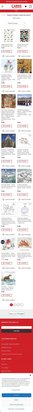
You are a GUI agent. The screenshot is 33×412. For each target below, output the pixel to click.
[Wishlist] (26, 6)
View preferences (16, 405)
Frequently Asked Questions (10, 344)
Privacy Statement (19, 408)
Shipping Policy (6, 347)
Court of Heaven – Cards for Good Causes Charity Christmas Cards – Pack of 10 (24, 77)
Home (3, 15)
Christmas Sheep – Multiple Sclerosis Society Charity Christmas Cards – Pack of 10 (8, 78)
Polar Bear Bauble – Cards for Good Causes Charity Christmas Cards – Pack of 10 (24, 221)
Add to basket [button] (7, 51)
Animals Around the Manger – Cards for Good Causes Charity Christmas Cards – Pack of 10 (24, 153)
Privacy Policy (5, 351)
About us (4, 364)
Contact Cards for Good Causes (11, 354)
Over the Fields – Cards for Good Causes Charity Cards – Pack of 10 (8, 186)
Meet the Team (6, 371)
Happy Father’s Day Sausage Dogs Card (7, 45)
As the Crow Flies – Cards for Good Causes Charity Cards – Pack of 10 (24, 187)
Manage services (16, 389)
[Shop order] (16, 23)
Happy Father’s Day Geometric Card (23, 45)
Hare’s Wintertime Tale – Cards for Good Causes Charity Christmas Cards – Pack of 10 (24, 256)
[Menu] (2, 6)
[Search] (16, 11)
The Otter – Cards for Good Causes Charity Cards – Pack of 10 (7, 288)
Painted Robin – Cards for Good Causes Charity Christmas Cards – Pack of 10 (8, 256)
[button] (30, 375)
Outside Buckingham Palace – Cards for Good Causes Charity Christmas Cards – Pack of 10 (24, 113)
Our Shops (4, 368)
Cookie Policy (11, 408)
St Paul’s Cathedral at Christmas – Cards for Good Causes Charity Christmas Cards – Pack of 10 (8, 153)
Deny (16, 400)
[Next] (21, 304)
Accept (16, 395)
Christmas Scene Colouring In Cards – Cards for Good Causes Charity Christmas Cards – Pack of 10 (8, 221)
